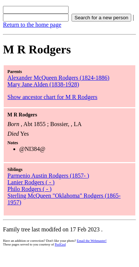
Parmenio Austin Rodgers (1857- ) (48, 175)
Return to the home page (32, 25)
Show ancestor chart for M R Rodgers (52, 97)
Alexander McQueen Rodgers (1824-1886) (58, 78)
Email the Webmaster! (91, 241)
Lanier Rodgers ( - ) (30, 182)
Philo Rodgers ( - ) (29, 189)
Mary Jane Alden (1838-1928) (43, 84)
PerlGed (60, 244)
